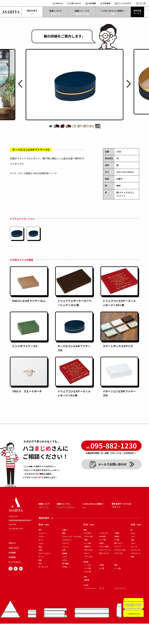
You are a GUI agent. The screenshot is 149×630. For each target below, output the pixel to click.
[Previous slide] (20, 84)
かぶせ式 (87, 539)
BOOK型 (102, 543)
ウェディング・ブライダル (71, 543)
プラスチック (135, 560)
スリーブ (117, 553)
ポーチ (101, 595)
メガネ (64, 567)
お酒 (40, 556)
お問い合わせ (75, 3)
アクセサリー (67, 546)
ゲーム (41, 563)
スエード (134, 553)
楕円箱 (86, 586)
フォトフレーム (105, 556)
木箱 (132, 563)
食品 (40, 553)
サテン (133, 540)
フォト (64, 563)
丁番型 (116, 539)
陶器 (40, 567)
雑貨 (63, 540)
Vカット (87, 560)
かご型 (101, 575)
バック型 (102, 546)
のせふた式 (88, 556)
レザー (133, 543)
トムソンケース (119, 595)
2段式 (101, 550)
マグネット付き (120, 556)
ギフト (41, 546)
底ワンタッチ (104, 560)
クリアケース (135, 556)
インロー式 (103, 539)
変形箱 (86, 568)
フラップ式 (88, 563)
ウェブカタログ (124, 3)
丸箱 (85, 583)
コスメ (41, 550)
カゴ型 (116, 546)
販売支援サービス (132, 12)
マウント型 (88, 543)
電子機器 (65, 570)
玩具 (40, 570)
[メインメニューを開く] (144, 12)
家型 (86, 546)
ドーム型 (87, 550)
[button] (24, 129)
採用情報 (106, 3)
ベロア (133, 550)
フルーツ (65, 553)
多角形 (116, 543)
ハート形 (87, 571)
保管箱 (64, 560)
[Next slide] (129, 84)
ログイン (116, 514)
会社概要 (92, 3)
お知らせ (59, 3)
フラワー (42, 543)
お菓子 (64, 536)
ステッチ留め (104, 553)
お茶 (63, 556)
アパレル (65, 550)
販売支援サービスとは (122, 509)
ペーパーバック (90, 595)
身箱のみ (87, 553)
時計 (40, 536)
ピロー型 (87, 578)
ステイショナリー (45, 560)
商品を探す (46, 524)
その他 (64, 573)
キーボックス (43, 573)
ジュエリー (42, 540)
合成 (132, 546)
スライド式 (118, 560)
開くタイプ (118, 550)
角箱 (85, 536)
